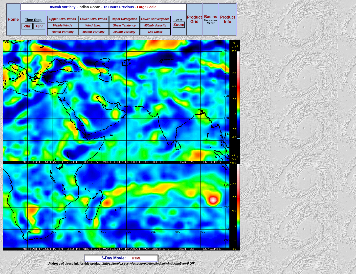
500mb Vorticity (94, 32)
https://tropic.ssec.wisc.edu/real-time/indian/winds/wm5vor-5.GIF (148, 263)
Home (13, 19)
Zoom (179, 25)
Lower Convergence (155, 19)
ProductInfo (227, 19)
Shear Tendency (124, 25)
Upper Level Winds (62, 19)
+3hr (39, 26)
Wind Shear (93, 25)
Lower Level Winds (93, 19)
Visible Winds (62, 25)
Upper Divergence (124, 19)
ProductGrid (194, 19)
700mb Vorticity (63, 32)
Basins (210, 19)
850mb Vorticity (155, 25)
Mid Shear (155, 32)
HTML (136, 258)
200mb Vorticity (124, 32)
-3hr (27, 26)
